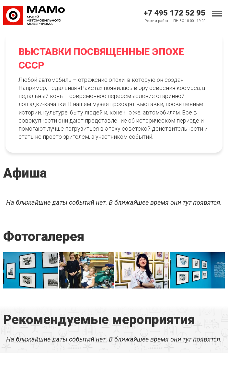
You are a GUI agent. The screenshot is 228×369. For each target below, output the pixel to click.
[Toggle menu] (217, 13)
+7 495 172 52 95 (174, 12)
